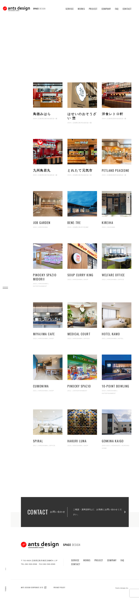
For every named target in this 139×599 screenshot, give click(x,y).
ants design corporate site (33, 587)
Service (70, 8)
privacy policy (59, 587)
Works (81, 8)
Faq (117, 8)
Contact (127, 8)
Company (106, 8)
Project (93, 8)
